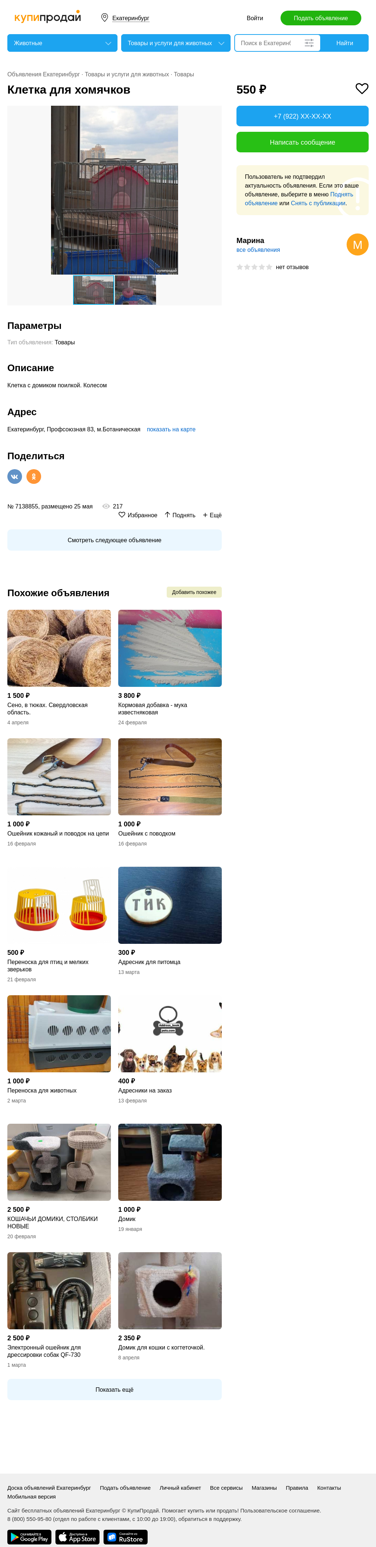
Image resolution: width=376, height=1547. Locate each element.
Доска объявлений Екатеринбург (49, 1488)
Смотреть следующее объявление (114, 540)
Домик (126, 1219)
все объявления (258, 250)
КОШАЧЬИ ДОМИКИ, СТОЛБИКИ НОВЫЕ (52, 1222)
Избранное (143, 515)
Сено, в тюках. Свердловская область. (47, 708)
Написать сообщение (302, 142)
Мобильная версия (31, 1496)
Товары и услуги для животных (127, 74)
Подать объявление (321, 18)
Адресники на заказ (145, 1090)
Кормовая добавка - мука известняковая (152, 708)
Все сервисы (226, 1488)
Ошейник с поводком (147, 833)
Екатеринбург (130, 18)
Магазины (264, 1488)
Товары (184, 74)
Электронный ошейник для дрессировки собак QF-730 (44, 1351)
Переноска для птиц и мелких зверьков (47, 965)
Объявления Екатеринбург (43, 74)
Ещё (216, 515)
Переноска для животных (42, 1090)
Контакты (329, 1488)
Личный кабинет (180, 1488)
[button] (215, 112)
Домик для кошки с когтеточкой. (161, 1347)
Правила (297, 1488)
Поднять (184, 515)
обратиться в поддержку (209, 1519)
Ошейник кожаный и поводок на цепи (58, 833)
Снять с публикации (318, 203)
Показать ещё (114, 1390)
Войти (255, 18)
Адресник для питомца (149, 962)
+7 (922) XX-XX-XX (303, 116)
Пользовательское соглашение (279, 1510)
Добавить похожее (194, 592)
